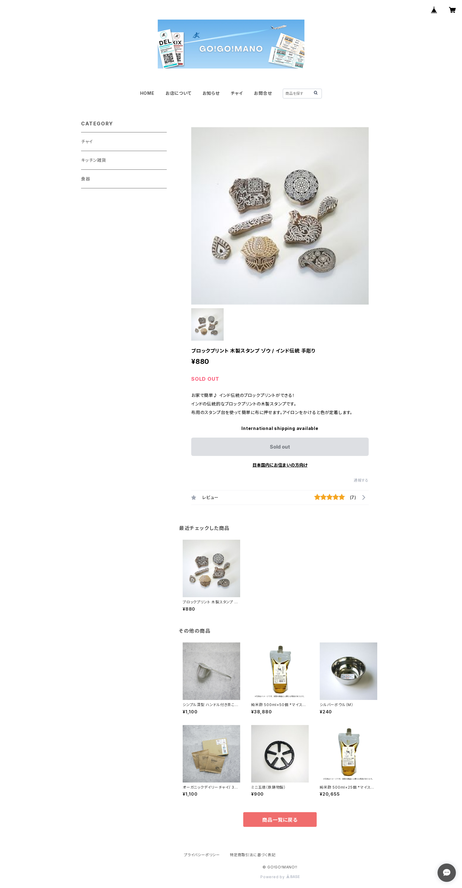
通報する (361, 480)
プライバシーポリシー (202, 855)
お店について (179, 93)
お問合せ (263, 93)
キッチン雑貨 (93, 160)
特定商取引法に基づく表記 (253, 855)
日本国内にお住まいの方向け (279, 465)
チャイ (237, 93)
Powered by (280, 877)
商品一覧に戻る (280, 820)
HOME (147, 93)
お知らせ (211, 93)
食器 (85, 178)
